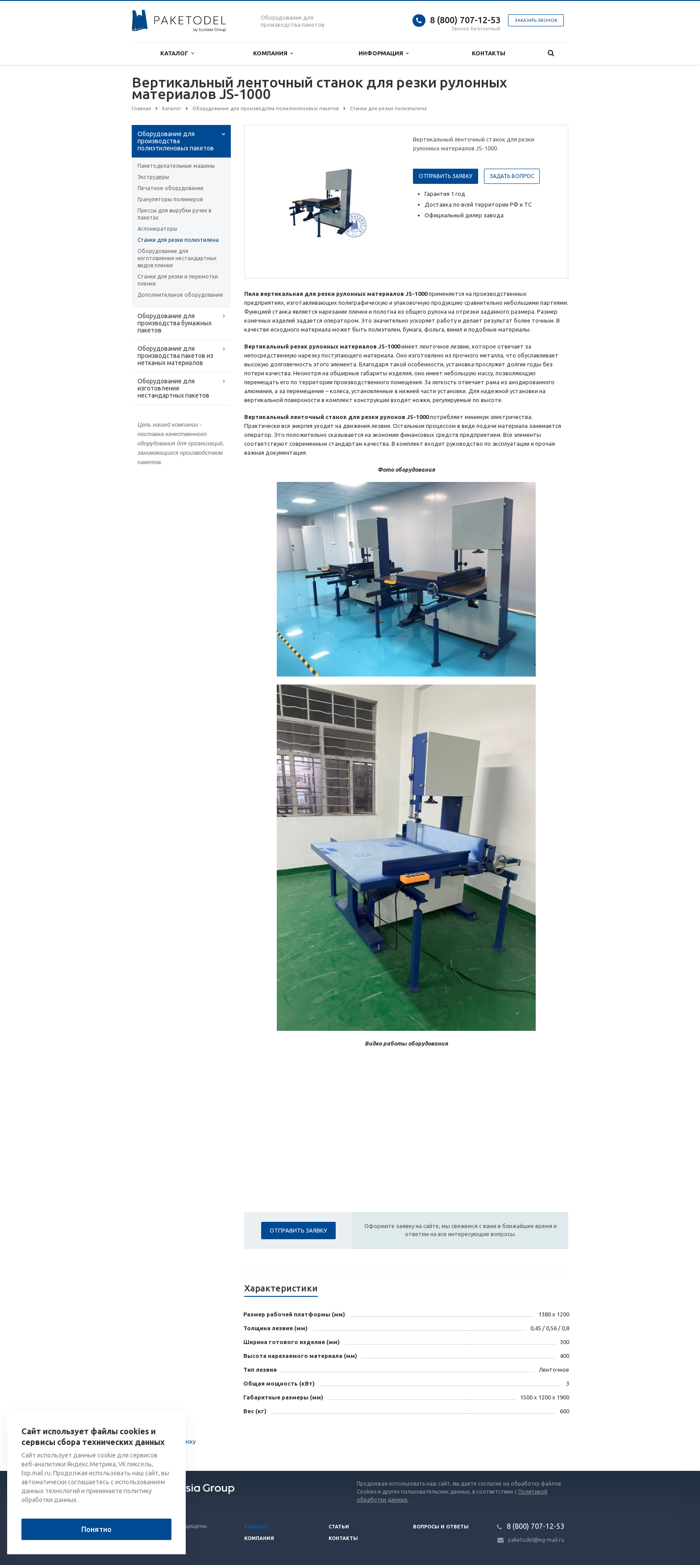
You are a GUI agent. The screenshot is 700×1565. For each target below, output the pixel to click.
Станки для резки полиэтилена (178, 240)
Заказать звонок (536, 20)
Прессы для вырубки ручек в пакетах (174, 214)
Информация (383, 53)
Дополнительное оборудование (180, 295)
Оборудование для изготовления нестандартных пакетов (173, 388)
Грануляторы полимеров (170, 199)
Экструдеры (153, 177)
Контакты (488, 53)
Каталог (177, 53)
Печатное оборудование (171, 188)
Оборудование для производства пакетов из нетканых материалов (175, 355)
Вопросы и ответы (441, 1526)
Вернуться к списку (160, 1442)
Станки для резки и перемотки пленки (178, 280)
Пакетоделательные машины (176, 166)
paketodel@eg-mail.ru (536, 1540)
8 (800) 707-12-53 (465, 20)
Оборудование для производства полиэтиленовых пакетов (176, 141)
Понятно (96, 1529)
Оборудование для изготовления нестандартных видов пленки (177, 258)
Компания (273, 53)
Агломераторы (157, 229)
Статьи (339, 1526)
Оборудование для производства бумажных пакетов (175, 323)
